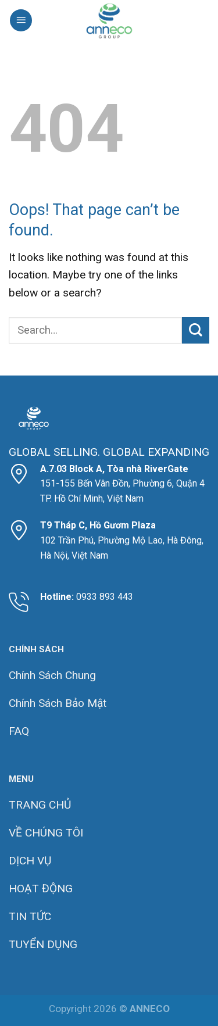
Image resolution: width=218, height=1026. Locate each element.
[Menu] (21, 20)
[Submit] (195, 330)
